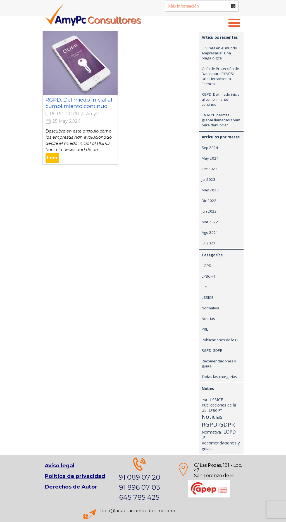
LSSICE (207, 297)
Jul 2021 (208, 243)
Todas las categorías (219, 376)
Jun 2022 (209, 211)
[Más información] (202, 6)
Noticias (208, 318)
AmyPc (94, 113)
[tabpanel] (209, 476)
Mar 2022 (210, 221)
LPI (204, 286)
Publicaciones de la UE (221, 339)
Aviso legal (59, 465)
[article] (80, 98)
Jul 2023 (208, 179)
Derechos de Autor (71, 486)
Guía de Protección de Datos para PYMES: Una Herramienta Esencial (220, 76)
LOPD (206, 265)
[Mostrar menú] (234, 23)
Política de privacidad (75, 476)
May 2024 (210, 158)
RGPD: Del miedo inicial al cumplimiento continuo (79, 103)
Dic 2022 (209, 200)
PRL (205, 329)
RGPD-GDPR (64, 113)
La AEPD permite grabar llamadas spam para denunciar (221, 120)
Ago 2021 (210, 232)
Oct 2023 (209, 168)
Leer (52, 157)
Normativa (210, 308)
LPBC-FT (208, 276)
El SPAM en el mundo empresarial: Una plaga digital (219, 53)
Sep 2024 (210, 147)
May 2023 (210, 190)
